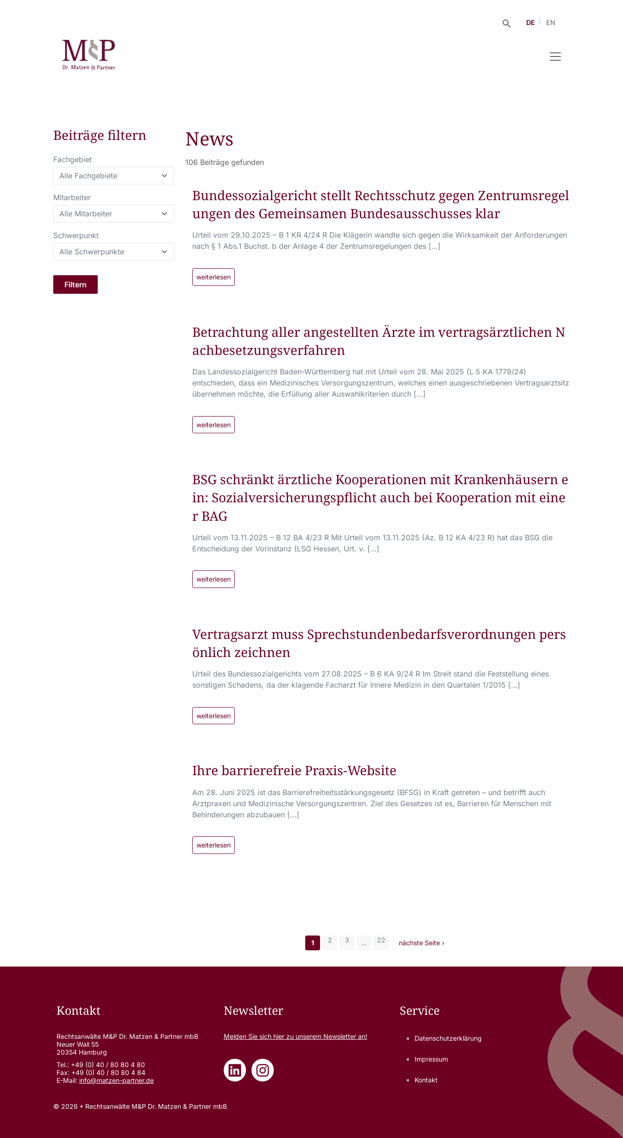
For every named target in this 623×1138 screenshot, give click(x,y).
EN (550, 22)
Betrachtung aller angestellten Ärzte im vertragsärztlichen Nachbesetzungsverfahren (378, 341)
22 (381, 940)
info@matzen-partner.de (116, 1080)
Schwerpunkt (76, 235)
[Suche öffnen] (506, 22)
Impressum (431, 1059)
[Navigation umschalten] (555, 57)
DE (530, 22)
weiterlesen (213, 277)
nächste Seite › (421, 943)
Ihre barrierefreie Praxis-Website (294, 770)
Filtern (75, 284)
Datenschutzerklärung (448, 1038)
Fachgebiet (72, 159)
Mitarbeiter (72, 197)
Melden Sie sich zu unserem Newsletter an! (295, 1036)
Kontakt (426, 1080)
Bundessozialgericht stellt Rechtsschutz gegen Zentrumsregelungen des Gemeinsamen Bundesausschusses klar (380, 204)
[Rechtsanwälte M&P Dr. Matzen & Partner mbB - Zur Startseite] (89, 56)
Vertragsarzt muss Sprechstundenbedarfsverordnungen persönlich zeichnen (379, 643)
